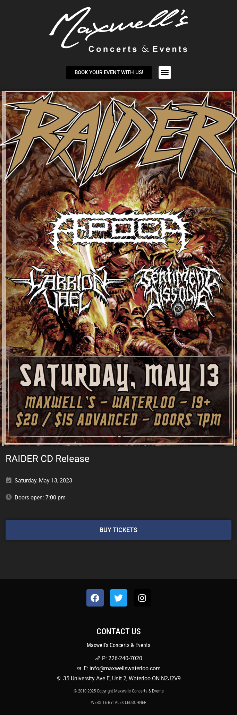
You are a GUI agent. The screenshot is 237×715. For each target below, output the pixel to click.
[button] (165, 72)
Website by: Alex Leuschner (118, 702)
